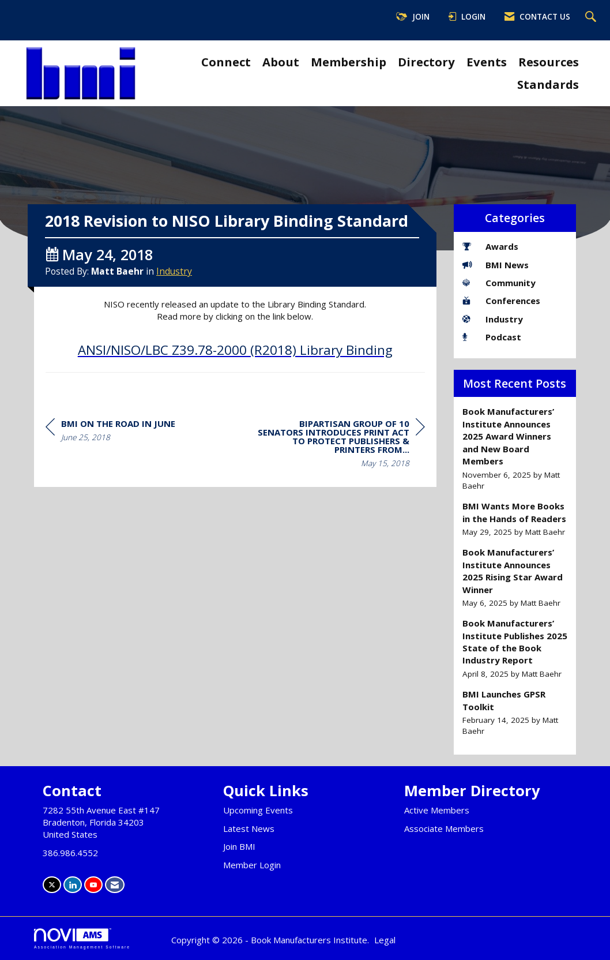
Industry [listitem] (492, 319)
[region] (338, 464)
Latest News (248, 828)
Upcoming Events (258, 810)
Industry (174, 290)
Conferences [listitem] (501, 300)
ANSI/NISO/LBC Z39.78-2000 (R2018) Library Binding (235, 369)
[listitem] (515, 449)
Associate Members (444, 828)
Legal (385, 940)
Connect (226, 62)
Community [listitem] (499, 282)
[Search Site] (592, 17)
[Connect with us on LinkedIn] (72, 884)
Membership (348, 62)
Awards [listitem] (490, 246)
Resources (548, 62)
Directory (426, 62)
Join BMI (239, 846)
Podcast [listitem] (491, 337)
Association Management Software (82, 938)
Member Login (252, 865)
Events (486, 62)
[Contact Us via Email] (115, 884)
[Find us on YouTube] (93, 884)
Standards (548, 84)
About (280, 62)
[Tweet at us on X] (52, 884)
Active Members (436, 810)
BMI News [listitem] (495, 265)
